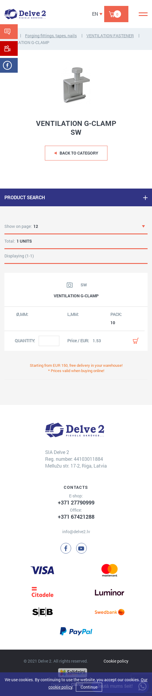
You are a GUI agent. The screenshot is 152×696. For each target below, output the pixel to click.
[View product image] (69, 284)
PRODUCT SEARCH (24, 197)
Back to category (79, 153)
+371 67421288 (76, 516)
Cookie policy (116, 661)
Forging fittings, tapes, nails (51, 35)
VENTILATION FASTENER (110, 35)
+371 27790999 (76, 502)
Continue (89, 687)
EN (95, 14)
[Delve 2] (25, 14)
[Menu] (143, 14)
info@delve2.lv (76, 531)
